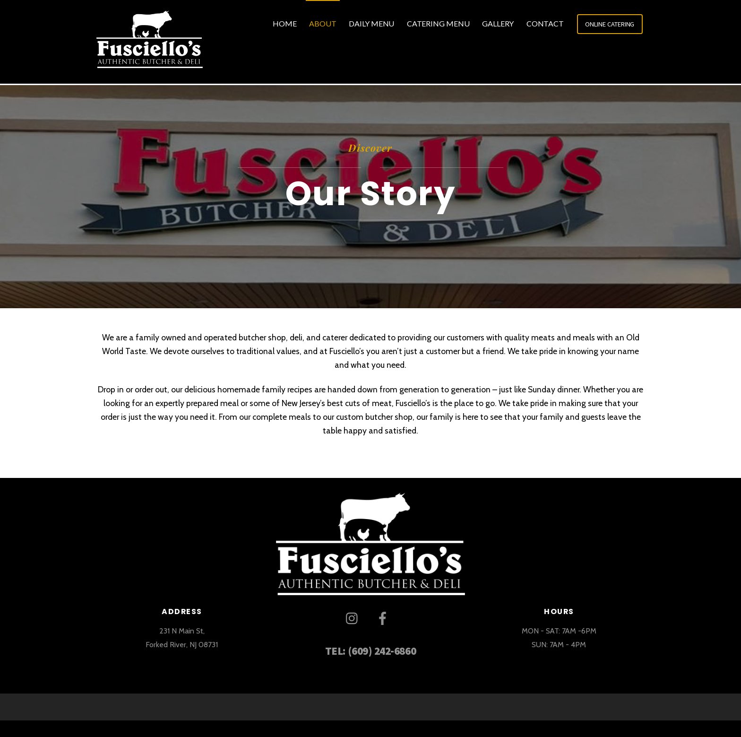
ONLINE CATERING (609, 24)
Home (285, 23)
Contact (545, 23)
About (322, 23)
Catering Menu (438, 23)
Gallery (498, 23)
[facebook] (384, 617)
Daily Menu (371, 23)
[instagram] (354, 617)
